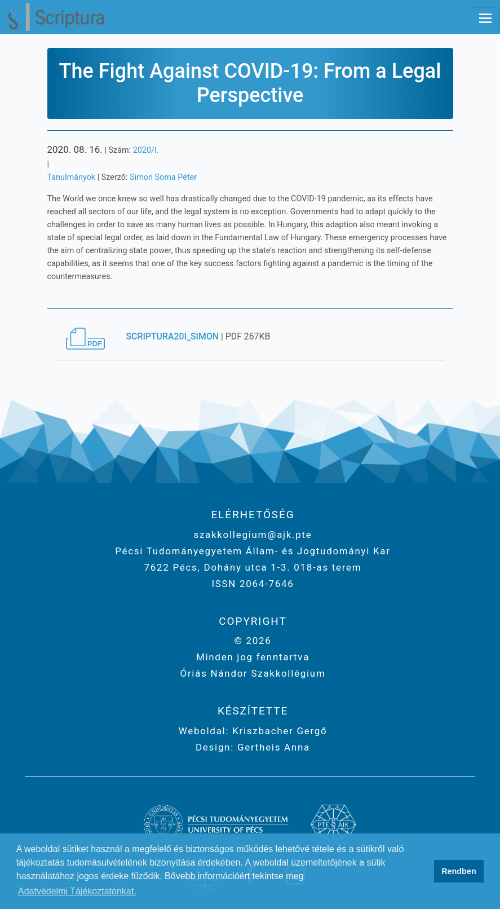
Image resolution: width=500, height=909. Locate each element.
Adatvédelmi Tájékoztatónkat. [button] (77, 891)
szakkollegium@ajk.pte (252, 534)
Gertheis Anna (272, 747)
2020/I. (146, 150)
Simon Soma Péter (163, 177)
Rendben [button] (458, 871)
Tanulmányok (71, 177)
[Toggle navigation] (485, 18)
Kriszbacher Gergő (278, 730)
